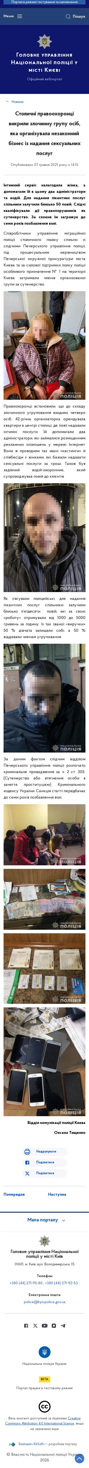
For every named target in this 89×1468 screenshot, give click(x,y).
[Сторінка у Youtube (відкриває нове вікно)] (44, 1326)
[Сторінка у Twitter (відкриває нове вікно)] (35, 1326)
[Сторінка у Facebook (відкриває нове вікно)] (26, 1326)
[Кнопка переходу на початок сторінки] (79, 1458)
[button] (44, 1220)
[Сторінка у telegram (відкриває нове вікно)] (63, 1326)
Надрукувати (46, 1151)
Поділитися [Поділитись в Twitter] (45, 1173)
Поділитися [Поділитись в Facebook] (45, 1162)
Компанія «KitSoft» (32, 1444)
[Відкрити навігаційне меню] (19, 16)
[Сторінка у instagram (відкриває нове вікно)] (54, 1326)
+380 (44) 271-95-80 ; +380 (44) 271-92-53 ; (45, 1283)
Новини (17, 102)
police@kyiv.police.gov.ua (44, 1302)
